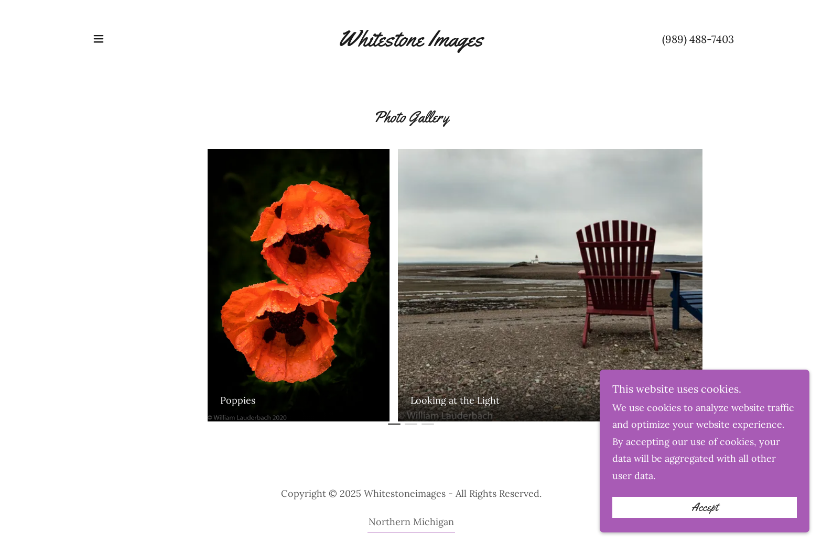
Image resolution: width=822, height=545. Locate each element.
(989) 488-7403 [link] (698, 39)
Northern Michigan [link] (411, 522)
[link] (410, 43)
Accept (704, 522)
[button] (98, 38)
